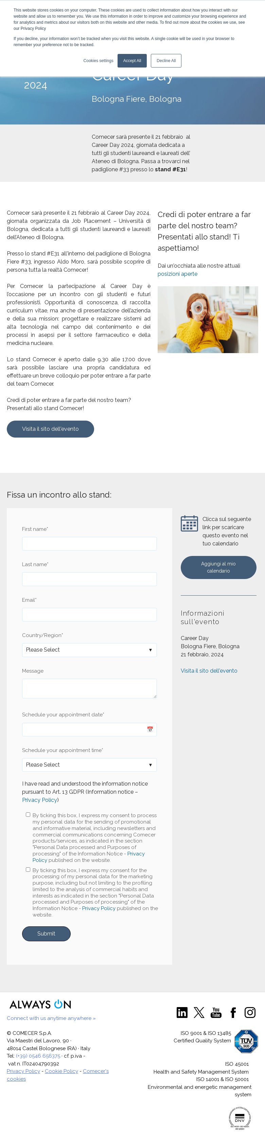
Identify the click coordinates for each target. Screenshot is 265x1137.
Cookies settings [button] (98, 60)
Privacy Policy (39, 800)
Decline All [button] (166, 60)
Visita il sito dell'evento (50, 429)
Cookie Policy (61, 1071)
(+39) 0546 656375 (38, 1056)
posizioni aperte (177, 274)
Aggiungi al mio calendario (218, 567)
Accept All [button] (132, 60)
